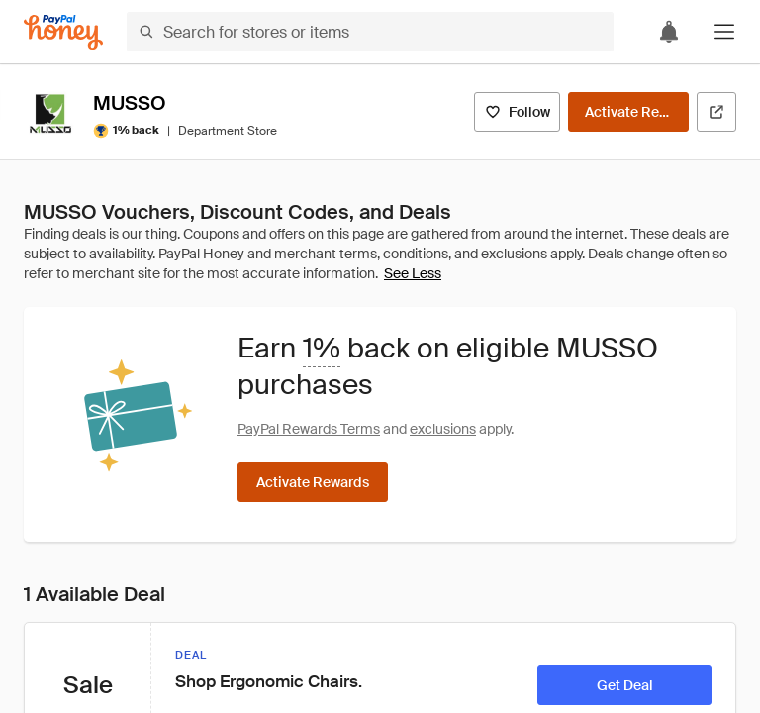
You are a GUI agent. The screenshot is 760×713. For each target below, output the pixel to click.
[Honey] (63, 32)
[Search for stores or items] (370, 31)
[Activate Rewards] (628, 112)
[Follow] (517, 112)
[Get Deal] (624, 685)
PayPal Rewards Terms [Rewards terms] (309, 429)
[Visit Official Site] (716, 112)
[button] (724, 31)
